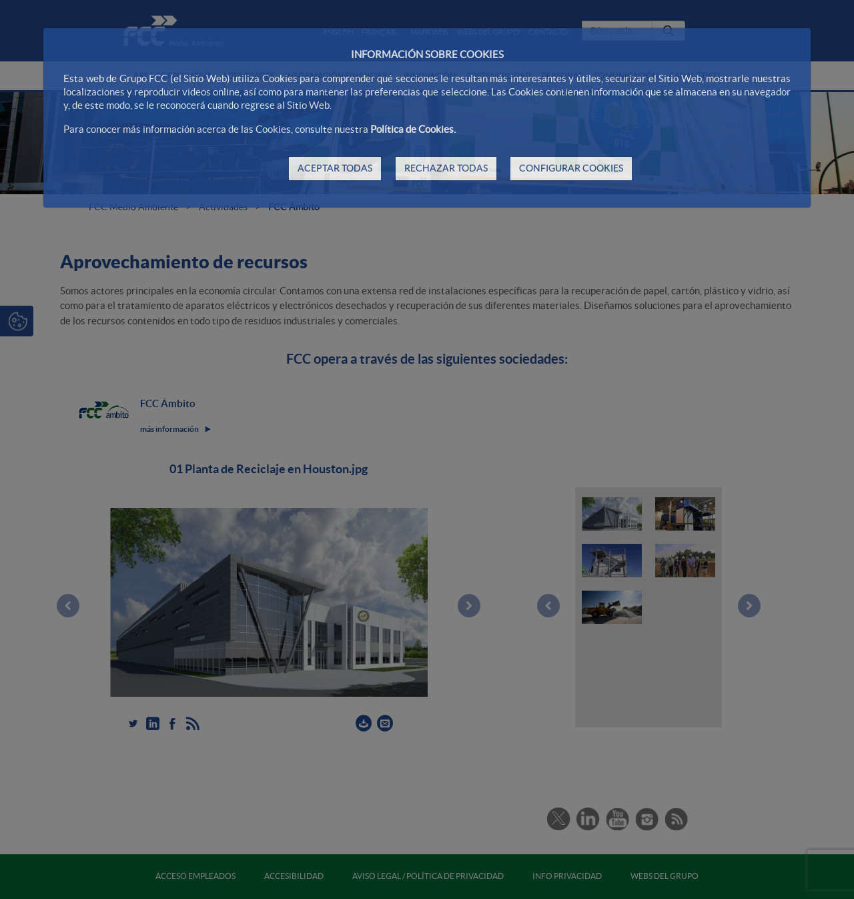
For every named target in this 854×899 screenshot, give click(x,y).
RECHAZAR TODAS (446, 168)
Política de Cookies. (413, 129)
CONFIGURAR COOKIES (571, 168)
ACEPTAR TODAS (335, 168)
